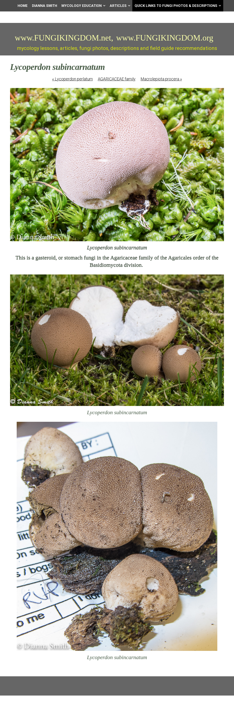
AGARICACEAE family (117, 79)
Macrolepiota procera (161, 79)
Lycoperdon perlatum (72, 79)
